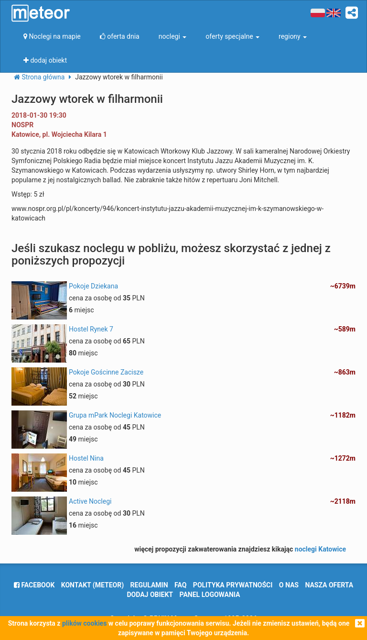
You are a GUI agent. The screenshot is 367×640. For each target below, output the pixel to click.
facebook (34, 585)
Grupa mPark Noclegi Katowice (115, 415)
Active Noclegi (90, 501)
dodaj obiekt (150, 594)
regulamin (149, 585)
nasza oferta (329, 585)
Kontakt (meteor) (92, 585)
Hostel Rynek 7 (91, 329)
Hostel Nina (86, 458)
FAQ (180, 585)
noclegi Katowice (320, 549)
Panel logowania (210, 594)
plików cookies (84, 623)
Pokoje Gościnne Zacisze (106, 372)
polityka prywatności (232, 585)
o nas (289, 585)
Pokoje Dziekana (93, 286)
